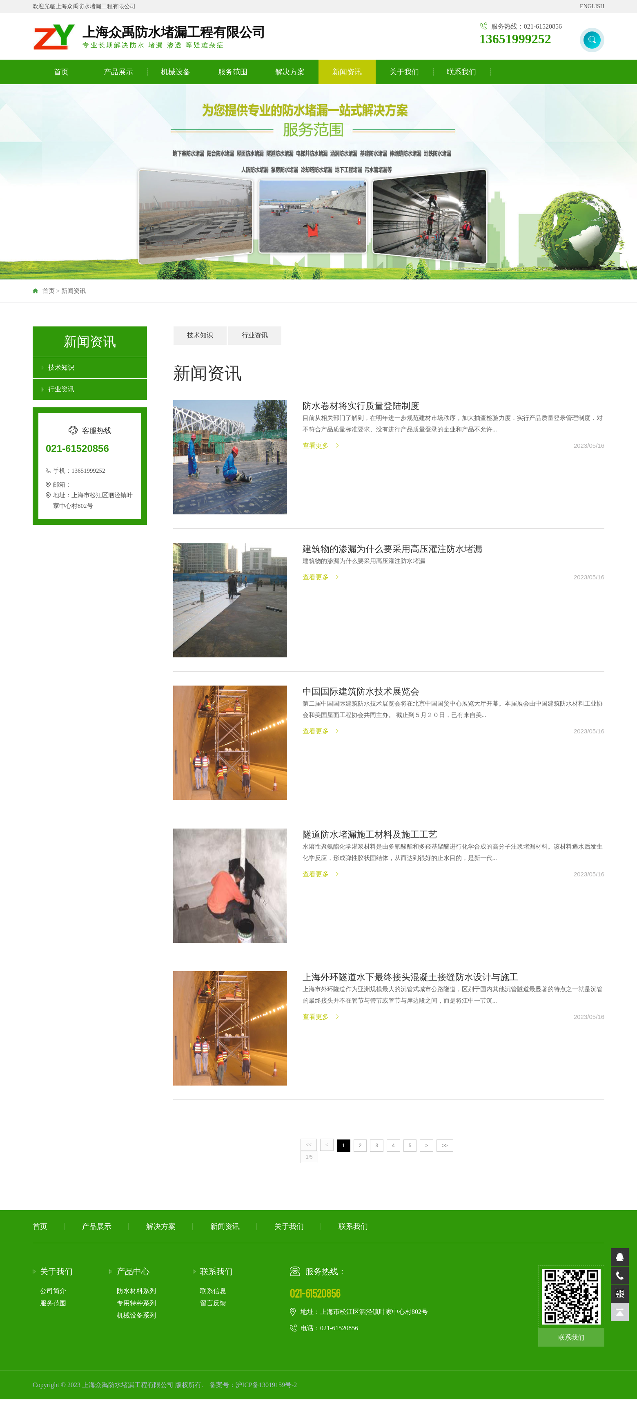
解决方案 (290, 72)
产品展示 (118, 72)
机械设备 (175, 72)
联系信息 (213, 1294)
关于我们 (404, 72)
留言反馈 (213, 1306)
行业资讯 (61, 389)
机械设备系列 (136, 1318)
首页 (61, 72)
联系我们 (461, 72)
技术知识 (61, 367)
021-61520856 (77, 448)
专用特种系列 (136, 1306)
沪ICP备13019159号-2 (266, 1388)
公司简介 (53, 1294)
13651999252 (515, 38)
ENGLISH (592, 6)
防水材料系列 (136, 1294)
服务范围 (232, 72)
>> (445, 1149)
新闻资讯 (347, 72)
